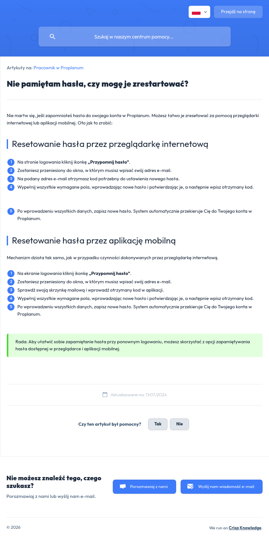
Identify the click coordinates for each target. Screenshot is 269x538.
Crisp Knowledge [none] (245, 527)
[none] (199, 12)
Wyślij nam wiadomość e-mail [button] (226, 486)
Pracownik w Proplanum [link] (58, 68)
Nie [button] (179, 423)
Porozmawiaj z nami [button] (149, 486)
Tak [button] (157, 423)
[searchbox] (135, 37)
